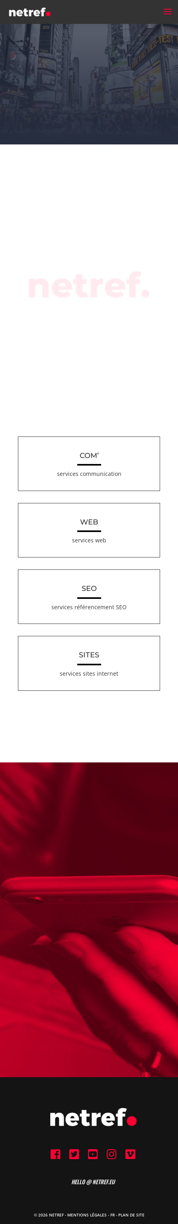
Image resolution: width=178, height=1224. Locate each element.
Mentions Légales (87, 1215)
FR (112, 1215)
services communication (89, 474)
